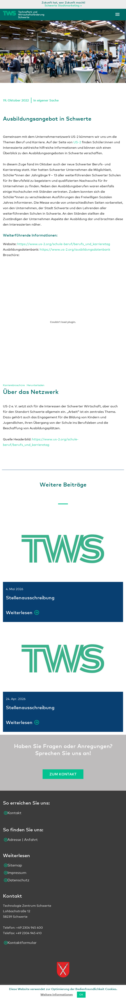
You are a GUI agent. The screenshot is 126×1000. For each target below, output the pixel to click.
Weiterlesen (19, 612)
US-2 (77, 142)
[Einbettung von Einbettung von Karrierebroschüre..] (63, 322)
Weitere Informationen (56, 994)
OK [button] (81, 994)
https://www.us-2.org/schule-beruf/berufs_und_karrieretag (63, 244)
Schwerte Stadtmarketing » (63, 5)
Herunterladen (35, 385)
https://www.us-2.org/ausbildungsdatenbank (75, 249)
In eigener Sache (46, 100)
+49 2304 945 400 (29, 928)
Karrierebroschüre (14, 385)
